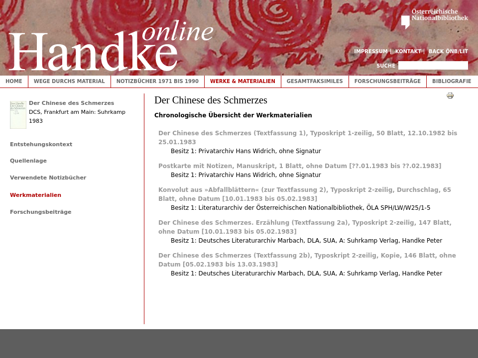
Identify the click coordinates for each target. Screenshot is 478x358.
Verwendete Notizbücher (48, 178)
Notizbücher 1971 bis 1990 (158, 81)
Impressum (371, 51)
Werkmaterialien (35, 195)
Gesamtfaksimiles (315, 81)
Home (13, 81)
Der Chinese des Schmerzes (71, 103)
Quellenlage (28, 161)
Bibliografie (452, 81)
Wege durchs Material (69, 81)
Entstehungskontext (41, 144)
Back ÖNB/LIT (448, 51)
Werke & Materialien (242, 81)
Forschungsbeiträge (388, 81)
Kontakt (408, 51)
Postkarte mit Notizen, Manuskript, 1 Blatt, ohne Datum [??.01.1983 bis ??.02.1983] (300, 166)
